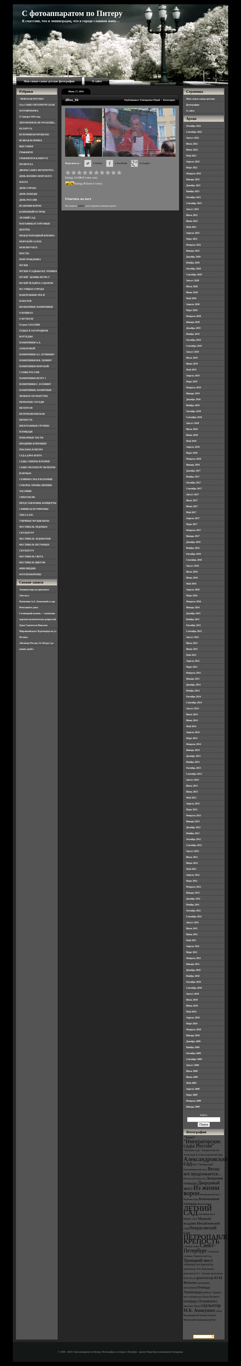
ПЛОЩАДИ (26, 431)
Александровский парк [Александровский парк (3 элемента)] (210, 1154)
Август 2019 (192, 351)
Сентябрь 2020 (194, 274)
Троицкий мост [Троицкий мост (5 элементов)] (198, 1260)
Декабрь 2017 (193, 470)
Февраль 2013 (193, 815)
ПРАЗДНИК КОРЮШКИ (33, 443)
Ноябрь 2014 (192, 690)
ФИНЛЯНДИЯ (27, 568)
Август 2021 (192, 209)
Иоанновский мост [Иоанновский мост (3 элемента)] (210, 1194)
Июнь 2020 (192, 292)
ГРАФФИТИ (26, 152)
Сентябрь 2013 (194, 774)
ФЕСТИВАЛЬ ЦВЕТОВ (32, 562)
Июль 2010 (192, 999)
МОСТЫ (24, 253)
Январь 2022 (193, 179)
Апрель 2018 (192, 447)
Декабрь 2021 (193, 185)
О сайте (97, 81)
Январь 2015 (193, 678)
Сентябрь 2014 (194, 702)
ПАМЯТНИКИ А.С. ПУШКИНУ (37, 354)
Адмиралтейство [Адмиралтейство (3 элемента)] (210, 1150)
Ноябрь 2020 (192, 262)
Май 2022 (191, 155)
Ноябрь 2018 (192, 405)
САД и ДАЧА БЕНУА (30, 455)
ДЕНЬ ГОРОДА (27, 188)
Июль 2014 (192, 714)
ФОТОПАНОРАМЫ (30, 574)
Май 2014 (191, 726)
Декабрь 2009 (193, 1041)
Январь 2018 (193, 464)
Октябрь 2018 (193, 411)
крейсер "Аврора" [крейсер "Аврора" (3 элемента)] (212, 1292)
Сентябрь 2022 (194, 132)
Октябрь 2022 (193, 126)
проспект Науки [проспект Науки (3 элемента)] (192, 1306)
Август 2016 (192, 565)
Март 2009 (191, 1095)
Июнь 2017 (192, 506)
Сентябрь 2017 (194, 488)
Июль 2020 (192, 286)
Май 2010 (191, 1011)
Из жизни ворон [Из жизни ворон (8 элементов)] (201, 1190)
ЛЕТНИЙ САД (27, 217)
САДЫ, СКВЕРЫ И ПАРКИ (34, 461)
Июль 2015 (192, 643)
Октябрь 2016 (193, 554)
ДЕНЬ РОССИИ (28, 200)
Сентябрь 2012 (194, 845)
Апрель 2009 (192, 1089)
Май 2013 (191, 797)
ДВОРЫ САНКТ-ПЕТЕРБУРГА (36, 170)
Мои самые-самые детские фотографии (49, 81)
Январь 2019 (193, 393)
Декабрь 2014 (193, 684)
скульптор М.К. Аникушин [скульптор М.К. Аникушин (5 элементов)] (202, 1308)
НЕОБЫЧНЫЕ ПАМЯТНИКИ (36, 307)
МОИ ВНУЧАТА (28, 247)
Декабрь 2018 (193, 399)
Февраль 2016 (193, 601)
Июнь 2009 (192, 1077)
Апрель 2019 (192, 375)
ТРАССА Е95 (26, 515)
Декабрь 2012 (193, 827)
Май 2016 (191, 583)
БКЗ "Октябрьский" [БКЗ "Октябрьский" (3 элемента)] (202, 1164)
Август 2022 (192, 137)
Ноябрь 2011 (192, 904)
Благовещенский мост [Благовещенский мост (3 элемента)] (195, 1169)
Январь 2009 (193, 1106)
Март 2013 (191, 809)
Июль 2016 (192, 571)
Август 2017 (192, 494)
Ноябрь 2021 (192, 191)
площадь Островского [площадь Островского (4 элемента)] (200, 1301)
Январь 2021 (193, 250)
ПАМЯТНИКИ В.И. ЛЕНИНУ (35, 360)
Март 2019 (191, 381)
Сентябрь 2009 (194, 1059)
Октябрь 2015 (193, 625)
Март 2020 (191, 310)
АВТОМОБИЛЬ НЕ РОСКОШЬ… (38, 122)
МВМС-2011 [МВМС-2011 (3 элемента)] (190, 1219)
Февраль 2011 (193, 958)
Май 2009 (191, 1083)
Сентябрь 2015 (194, 631)
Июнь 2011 (192, 934)
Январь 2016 (193, 607)
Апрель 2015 (192, 661)
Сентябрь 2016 (194, 560)
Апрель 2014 (192, 732)
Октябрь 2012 (193, 839)
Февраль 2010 (193, 1029)
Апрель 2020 (192, 304)
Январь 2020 (193, 322)
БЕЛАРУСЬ (25, 128)
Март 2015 (191, 667)
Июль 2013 (192, 785)
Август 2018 (192, 423)
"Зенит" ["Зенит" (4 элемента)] (189, 1137)
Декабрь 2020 (193, 256)
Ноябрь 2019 (192, 334)
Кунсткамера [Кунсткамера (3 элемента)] (205, 1204)
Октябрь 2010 (193, 982)
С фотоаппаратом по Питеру (72, 13)
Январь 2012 (193, 892)
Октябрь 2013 (193, 768)
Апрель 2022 (192, 161)
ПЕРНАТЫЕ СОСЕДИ (31, 402)
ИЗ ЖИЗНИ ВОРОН (30, 205)
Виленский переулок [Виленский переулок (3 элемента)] (195, 1178)
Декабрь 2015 (193, 613)
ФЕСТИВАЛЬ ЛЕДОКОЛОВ (35, 538)
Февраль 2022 (193, 173)
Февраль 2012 (193, 886)
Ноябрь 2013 (192, 762)
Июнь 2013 (192, 791)
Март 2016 (191, 595)
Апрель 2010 (192, 1017)
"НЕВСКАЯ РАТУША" (32, 98)
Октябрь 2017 (193, 482)
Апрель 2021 (192, 233)
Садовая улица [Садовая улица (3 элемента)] (191, 1246)
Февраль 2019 (193, 387)
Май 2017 (191, 512)
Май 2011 (191, 940)
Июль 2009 (192, 1071)
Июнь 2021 (192, 221)
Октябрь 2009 (193, 1053)
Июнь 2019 (192, 363)
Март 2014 (191, 738)
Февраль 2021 (193, 244)
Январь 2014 (193, 750)
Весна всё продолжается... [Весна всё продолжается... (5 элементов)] (202, 1171)
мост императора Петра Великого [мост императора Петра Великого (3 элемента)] (202, 1296)
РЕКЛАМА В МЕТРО (31, 449)
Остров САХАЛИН (29, 324)
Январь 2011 (192, 964)
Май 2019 (191, 369)
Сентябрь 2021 (194, 203)
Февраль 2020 (193, 316)
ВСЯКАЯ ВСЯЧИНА (30, 140)
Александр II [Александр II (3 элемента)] (190, 1154)
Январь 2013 (193, 821)
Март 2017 (191, 524)
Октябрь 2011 (193, 910)
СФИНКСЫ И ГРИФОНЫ (33, 509)
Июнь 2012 (192, 863)
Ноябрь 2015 (192, 619)
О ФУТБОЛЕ (26, 318)
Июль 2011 (192, 928)
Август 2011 (192, 922)
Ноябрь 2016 (192, 548)
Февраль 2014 (193, 744)
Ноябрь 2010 (192, 976)
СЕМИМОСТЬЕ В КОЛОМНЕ (36, 479)
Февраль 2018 (193, 458)
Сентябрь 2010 (194, 988)
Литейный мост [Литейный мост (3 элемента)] (206, 1214)
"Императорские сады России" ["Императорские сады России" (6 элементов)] (202, 1143)
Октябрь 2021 (193, 197)
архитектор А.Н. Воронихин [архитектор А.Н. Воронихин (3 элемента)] (199, 1269)
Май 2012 (191, 869)
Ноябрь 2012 (192, 833)
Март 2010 (191, 1023)
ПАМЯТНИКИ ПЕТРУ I (32, 378)
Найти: (204, 1114)
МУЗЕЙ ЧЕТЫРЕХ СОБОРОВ (36, 283)
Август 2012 (192, 851)
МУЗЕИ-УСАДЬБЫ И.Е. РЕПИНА (38, 271)
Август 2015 (192, 637)
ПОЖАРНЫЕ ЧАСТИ (31, 437)
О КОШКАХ (26, 312)
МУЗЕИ (23, 265)
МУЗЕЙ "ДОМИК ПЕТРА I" (34, 277)
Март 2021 (191, 239)
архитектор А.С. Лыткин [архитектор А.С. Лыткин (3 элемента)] (197, 1273)
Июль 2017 (192, 500)
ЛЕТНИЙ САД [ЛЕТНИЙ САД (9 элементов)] (198, 1210)
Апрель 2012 (192, 875)
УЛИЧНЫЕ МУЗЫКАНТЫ (34, 521)
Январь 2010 (193, 1035)
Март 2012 (191, 881)
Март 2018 (191, 453)
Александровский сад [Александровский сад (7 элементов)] (206, 1161)
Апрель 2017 (192, 518)
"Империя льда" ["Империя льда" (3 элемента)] (192, 1150)
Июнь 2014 (192, 720)
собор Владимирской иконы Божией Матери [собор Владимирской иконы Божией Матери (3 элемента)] (203, 1315)
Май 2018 (191, 441)
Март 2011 (191, 952)
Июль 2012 (192, 857)
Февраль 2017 (193, 530)
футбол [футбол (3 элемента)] (212, 1319)
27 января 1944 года (29, 116)
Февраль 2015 (193, 672)
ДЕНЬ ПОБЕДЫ (28, 194)
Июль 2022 (192, 143)
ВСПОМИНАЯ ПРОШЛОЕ (34, 134)
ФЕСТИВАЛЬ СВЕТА (31, 556)
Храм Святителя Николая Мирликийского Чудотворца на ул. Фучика (38, 631)
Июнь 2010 (192, 1005)
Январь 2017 (193, 536)
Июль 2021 (192, 215)
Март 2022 (191, 167)
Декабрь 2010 (193, 970)
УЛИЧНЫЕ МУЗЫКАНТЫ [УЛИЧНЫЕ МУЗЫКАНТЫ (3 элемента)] (198, 1264)
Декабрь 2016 (193, 542)
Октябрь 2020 (193, 268)
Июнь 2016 (192, 577)
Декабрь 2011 (193, 898)
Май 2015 (191, 655)
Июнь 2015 (192, 649)
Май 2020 (191, 298)
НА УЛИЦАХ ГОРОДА (31, 289)
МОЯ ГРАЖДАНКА (30, 259)
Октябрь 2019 (193, 340)
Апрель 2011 (192, 946)
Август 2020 (192, 280)
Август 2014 (192, 708)
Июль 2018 (192, 429)
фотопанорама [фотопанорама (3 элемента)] (200, 1319)
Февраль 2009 (193, 1100)
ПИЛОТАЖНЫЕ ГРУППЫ (34, 425)
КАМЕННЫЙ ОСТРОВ (32, 211)
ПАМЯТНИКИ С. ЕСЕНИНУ (35, 384)
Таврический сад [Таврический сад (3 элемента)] (203, 1256)
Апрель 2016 (192, 589)
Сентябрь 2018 (194, 417)
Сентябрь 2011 (194, 916)
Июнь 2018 (192, 435)
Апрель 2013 (192, 803)
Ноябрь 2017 (192, 476)
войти (81, 205)
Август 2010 (192, 993)
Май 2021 (191, 227)
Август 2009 (192, 1065)
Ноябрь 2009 (192, 1047)
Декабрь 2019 (193, 328)
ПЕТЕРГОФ (26, 408)
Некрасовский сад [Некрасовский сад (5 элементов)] (200, 1230)
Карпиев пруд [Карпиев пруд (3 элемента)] (191, 1199)
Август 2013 (192, 779)
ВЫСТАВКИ (26, 146)
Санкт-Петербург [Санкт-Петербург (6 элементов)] (199, 1248)
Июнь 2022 (192, 149)
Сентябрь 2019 (194, 346)
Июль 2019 (192, 357)
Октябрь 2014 (193, 696)
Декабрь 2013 (193, 756)
